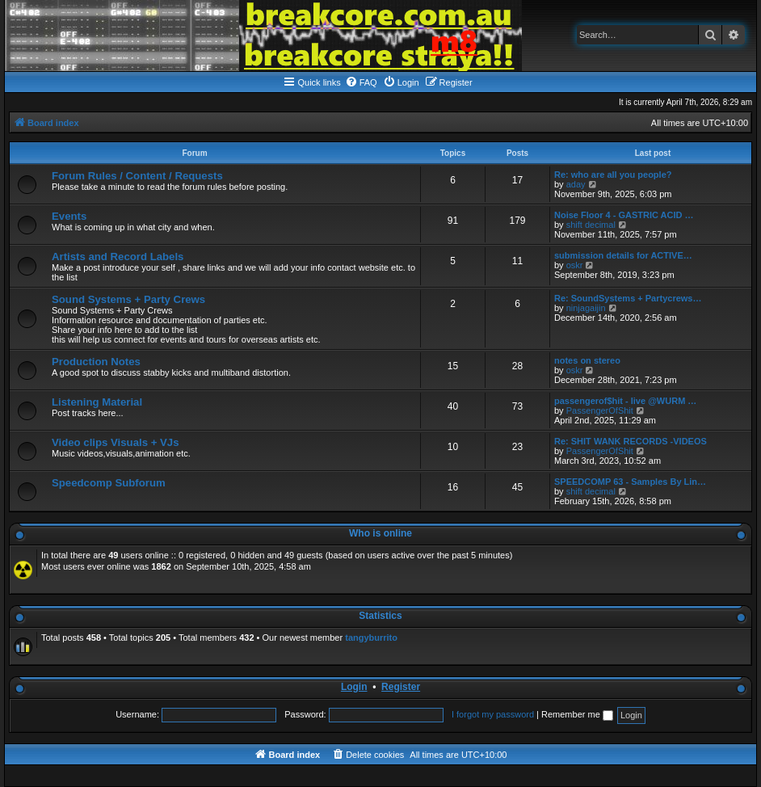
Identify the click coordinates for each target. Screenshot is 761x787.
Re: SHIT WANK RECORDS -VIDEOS (630, 441)
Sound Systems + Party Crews (128, 299)
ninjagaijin (586, 308)
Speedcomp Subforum (109, 483)
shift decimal (591, 224)
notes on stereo (587, 360)
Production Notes (96, 362)
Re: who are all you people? (612, 174)
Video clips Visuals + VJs (115, 442)
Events (69, 216)
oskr (574, 265)
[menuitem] (361, 82)
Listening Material (97, 402)
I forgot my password (493, 714)
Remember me (577, 714)
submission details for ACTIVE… (623, 255)
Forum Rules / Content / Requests (137, 176)
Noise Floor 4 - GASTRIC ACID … (624, 215)
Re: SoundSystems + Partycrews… (628, 298)
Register (400, 686)
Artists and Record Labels (117, 256)
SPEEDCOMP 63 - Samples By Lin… (630, 481)
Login (354, 686)
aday (576, 184)
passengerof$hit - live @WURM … (625, 401)
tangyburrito (371, 637)
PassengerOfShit (599, 410)
